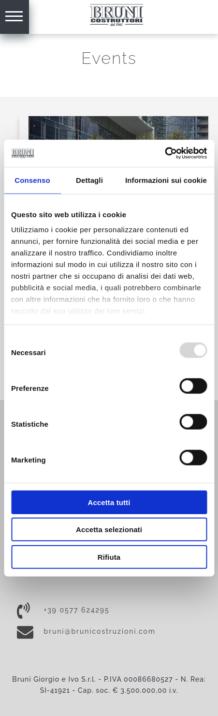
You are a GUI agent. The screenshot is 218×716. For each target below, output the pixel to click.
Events (109, 58)
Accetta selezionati (109, 529)
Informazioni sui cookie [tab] (166, 180)
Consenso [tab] (32, 180)
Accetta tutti (109, 502)
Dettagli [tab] (89, 180)
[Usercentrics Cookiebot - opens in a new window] (164, 153)
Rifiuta (109, 556)
